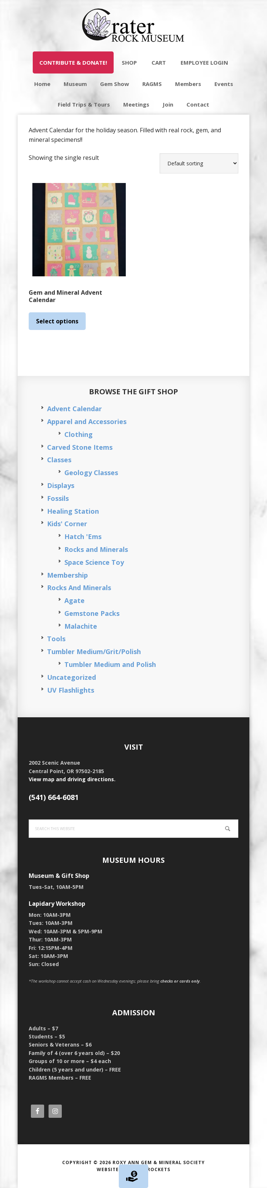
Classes (59, 459)
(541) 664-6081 (54, 797)
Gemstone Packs (92, 613)
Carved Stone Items (80, 447)
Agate (74, 600)
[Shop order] (199, 163)
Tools (56, 638)
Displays (60, 485)
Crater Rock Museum (133, 25)
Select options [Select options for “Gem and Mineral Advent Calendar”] (57, 321)
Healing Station (73, 511)
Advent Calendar (74, 408)
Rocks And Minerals (79, 587)
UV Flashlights (70, 690)
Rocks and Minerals (96, 549)
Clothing (78, 434)
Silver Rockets (149, 1169)
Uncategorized (71, 677)
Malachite (80, 626)
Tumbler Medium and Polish (110, 664)
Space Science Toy (94, 562)
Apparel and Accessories (87, 421)
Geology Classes (91, 472)
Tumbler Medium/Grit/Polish (94, 651)
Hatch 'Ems (83, 536)
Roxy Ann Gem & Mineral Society (159, 1162)
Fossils (58, 498)
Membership (67, 575)
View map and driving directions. (72, 779)
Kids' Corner (67, 523)
